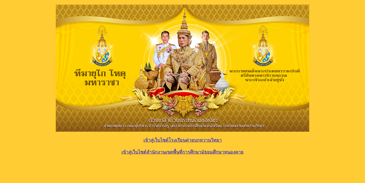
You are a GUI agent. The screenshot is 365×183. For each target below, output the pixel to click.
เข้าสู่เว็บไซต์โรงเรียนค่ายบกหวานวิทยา (182, 140)
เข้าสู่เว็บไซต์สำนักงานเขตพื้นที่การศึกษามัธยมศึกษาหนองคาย (182, 152)
